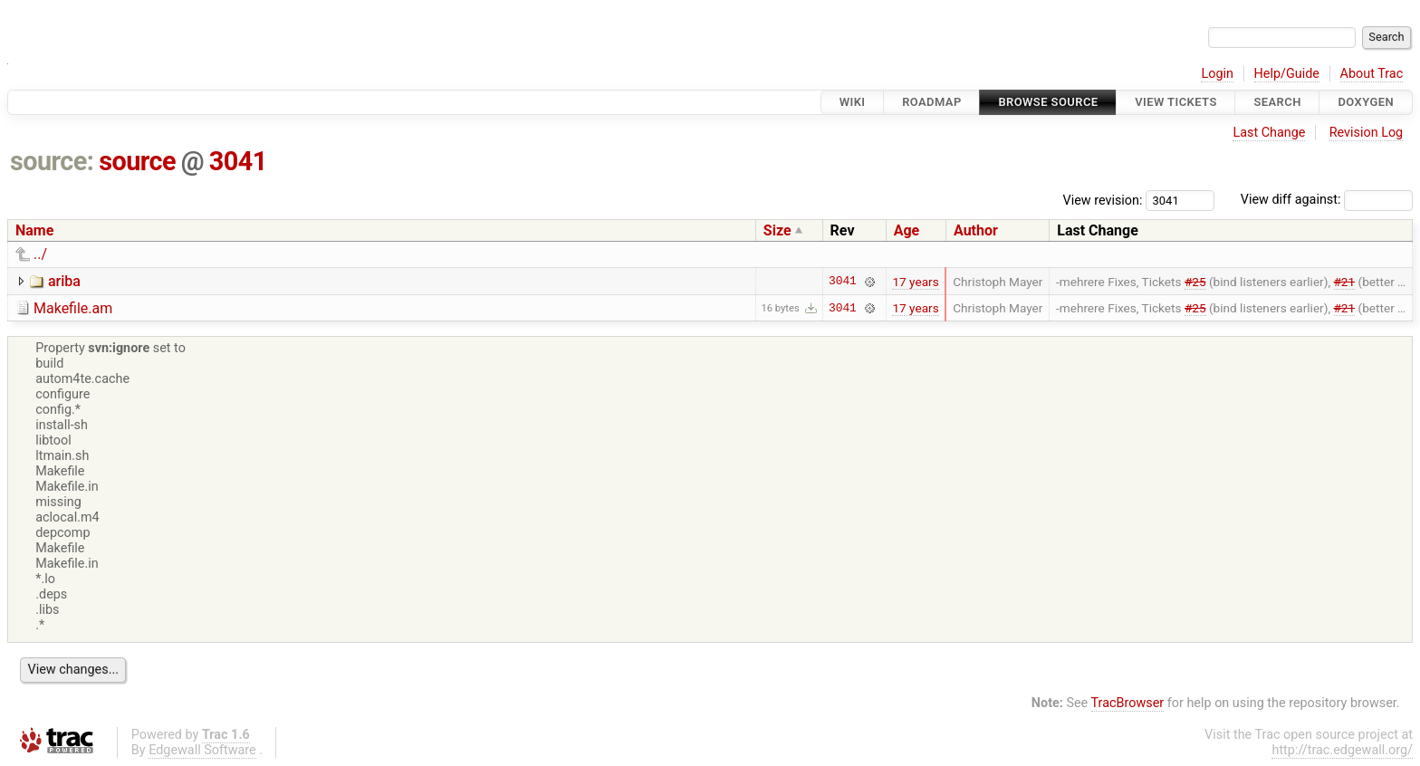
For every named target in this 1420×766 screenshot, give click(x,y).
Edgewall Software (202, 750)
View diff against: (1327, 199)
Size (777, 230)
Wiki (853, 102)
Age (907, 230)
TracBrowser (1128, 703)
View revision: (1103, 199)
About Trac (1372, 73)
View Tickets (1175, 102)
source (137, 161)
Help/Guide (1286, 73)
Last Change (1269, 132)
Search (1276, 102)
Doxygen (1366, 102)
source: (52, 161)
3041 (238, 161)
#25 (1195, 281)
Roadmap (932, 102)
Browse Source (1048, 102)
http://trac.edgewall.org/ (1342, 750)
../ (40, 254)
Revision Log (1366, 132)
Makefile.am (73, 308)
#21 (1345, 281)
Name (34, 230)
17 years (915, 281)
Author (976, 230)
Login (1217, 73)
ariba (64, 281)
